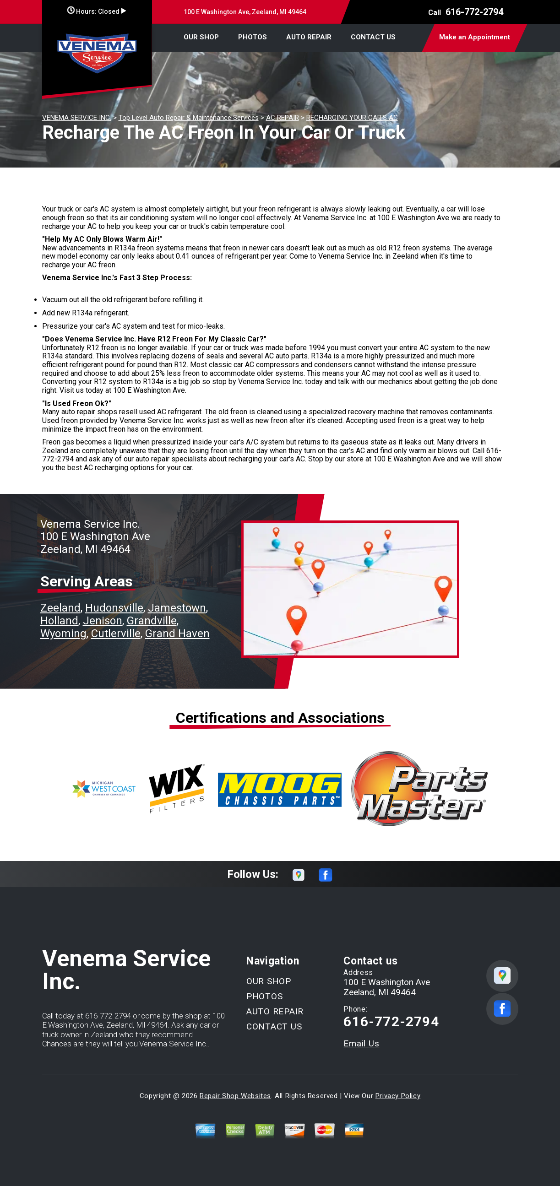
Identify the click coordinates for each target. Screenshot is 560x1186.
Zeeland (60, 607)
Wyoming (63, 633)
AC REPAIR (282, 118)
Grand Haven (177, 633)
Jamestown (177, 607)
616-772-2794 (474, 11)
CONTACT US (373, 37)
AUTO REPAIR (309, 37)
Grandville (152, 620)
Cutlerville (116, 633)
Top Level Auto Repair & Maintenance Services (189, 118)
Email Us (361, 1043)
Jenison (102, 620)
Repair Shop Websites (235, 1096)
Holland (59, 620)
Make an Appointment (474, 37)
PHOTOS (252, 37)
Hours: (96, 11)
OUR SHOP (201, 37)
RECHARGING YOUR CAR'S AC (352, 118)
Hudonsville (114, 607)
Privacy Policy (397, 1096)
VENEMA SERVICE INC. (76, 118)
